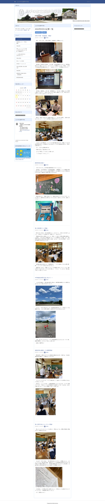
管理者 (46, 37)
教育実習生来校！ (40, 163)
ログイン (89, 1)
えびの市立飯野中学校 (23, 1)
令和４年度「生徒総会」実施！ (43, 35)
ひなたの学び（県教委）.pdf (23, 30)
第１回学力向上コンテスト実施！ (44, 424)
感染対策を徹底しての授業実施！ (44, 350)
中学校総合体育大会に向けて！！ (44, 277)
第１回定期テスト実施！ (41, 228)
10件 (44, 32)
